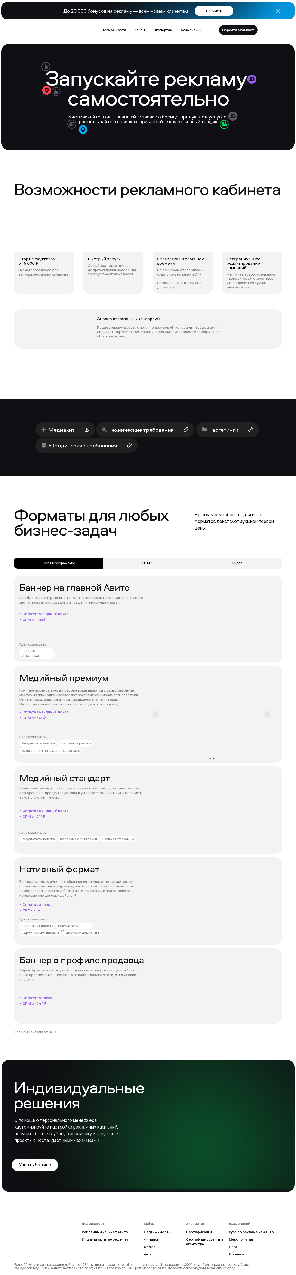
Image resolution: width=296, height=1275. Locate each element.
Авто (148, 1254)
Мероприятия (241, 1239)
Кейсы (139, 29)
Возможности (114, 29)
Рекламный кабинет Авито (105, 1231)
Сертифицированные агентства (204, 1241)
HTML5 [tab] (147, 563)
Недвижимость (157, 1231)
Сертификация (199, 1231)
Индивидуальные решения (105, 1239)
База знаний (191, 29)
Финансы (152, 1239)
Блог (233, 1246)
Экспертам (163, 29)
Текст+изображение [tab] (58, 563)
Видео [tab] (237, 563)
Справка (236, 1254)
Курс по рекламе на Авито (251, 1231)
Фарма (149, 1246)
